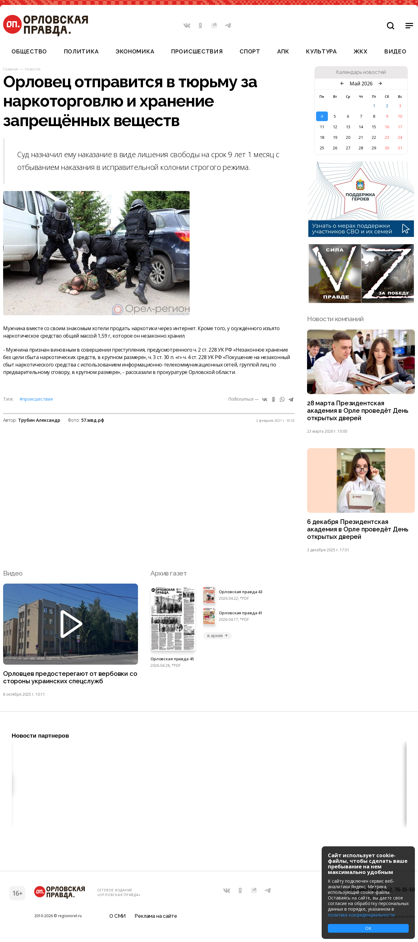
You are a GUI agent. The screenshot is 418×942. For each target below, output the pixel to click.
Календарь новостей (361, 72)
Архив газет (168, 575)
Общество (29, 51)
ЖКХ (360, 51)
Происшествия (197, 51)
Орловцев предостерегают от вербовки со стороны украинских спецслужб (67, 680)
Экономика (135, 51)
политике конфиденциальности (361, 915)
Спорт (250, 51)
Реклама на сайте (156, 919)
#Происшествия (36, 399)
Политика (81, 51)
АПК (283, 51)
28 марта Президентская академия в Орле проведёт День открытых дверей (359, 411)
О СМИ (117, 919)
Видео (395, 51)
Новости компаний (335, 319)
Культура (321, 51)
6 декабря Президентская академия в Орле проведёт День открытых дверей (359, 531)
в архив (217, 638)
